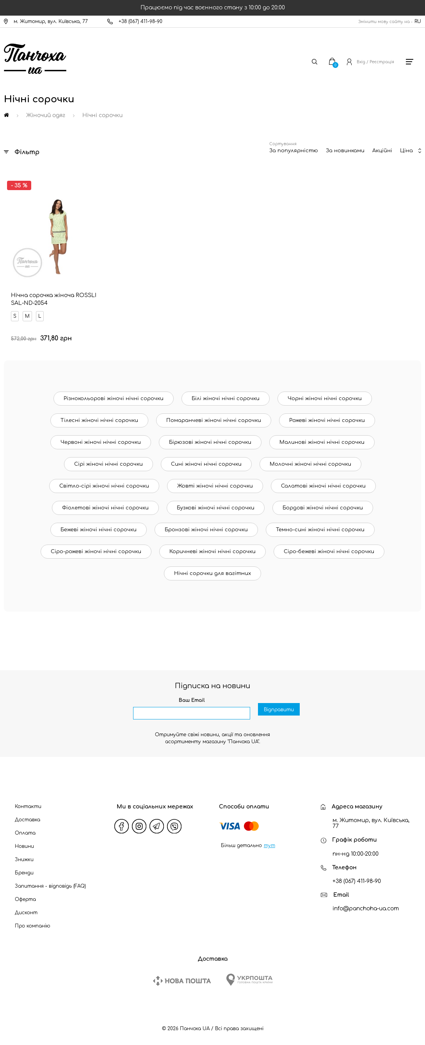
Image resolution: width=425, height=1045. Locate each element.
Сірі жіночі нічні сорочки (108, 458)
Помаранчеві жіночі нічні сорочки (213, 414)
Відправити (279, 707)
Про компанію (32, 920)
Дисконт (26, 907)
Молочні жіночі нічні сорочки (310, 458)
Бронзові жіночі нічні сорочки (206, 524)
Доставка (27, 814)
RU (417, 21)
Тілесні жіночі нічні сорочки (99, 414)
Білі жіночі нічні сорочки (226, 392)
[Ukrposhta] (249, 974)
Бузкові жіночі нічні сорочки (215, 502)
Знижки (24, 853)
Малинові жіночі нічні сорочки (322, 436)
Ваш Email (192, 694)
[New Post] (182, 975)
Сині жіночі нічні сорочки (206, 458)
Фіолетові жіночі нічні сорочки (105, 502)
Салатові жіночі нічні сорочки (323, 480)
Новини (24, 840)
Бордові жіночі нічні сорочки (323, 502)
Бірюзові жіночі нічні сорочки (210, 436)
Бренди (24, 867)
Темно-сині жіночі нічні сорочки (320, 524)
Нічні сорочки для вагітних (212, 567)
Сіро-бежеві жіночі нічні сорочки (329, 545)
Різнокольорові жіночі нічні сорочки (114, 392)
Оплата (25, 827)
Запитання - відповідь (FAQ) (50, 880)
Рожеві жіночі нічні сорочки (327, 414)
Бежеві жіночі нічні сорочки (98, 524)
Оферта (25, 893)
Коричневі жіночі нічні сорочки (212, 545)
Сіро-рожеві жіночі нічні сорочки (96, 545)
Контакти (28, 800)
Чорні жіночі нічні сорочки (325, 392)
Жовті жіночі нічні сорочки (215, 480)
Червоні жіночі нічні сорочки (100, 436)
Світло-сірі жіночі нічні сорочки (104, 480)
